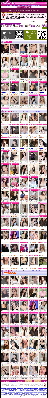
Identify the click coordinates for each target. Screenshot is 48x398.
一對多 (8, 79)
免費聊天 (17, 79)
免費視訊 (7, 53)
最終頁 (38, 111)
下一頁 (33, 111)
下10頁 (36, 111)
